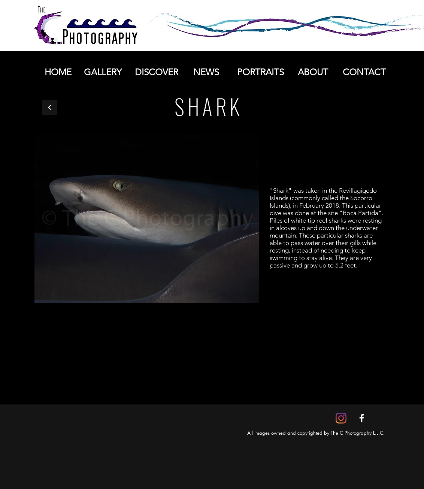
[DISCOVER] (156, 72)
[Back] (49, 107)
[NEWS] (206, 72)
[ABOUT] (313, 72)
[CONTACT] (364, 72)
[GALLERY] (102, 72)
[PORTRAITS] (260, 72)
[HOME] (57, 72)
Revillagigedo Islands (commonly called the (323, 194)
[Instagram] (341, 418)
